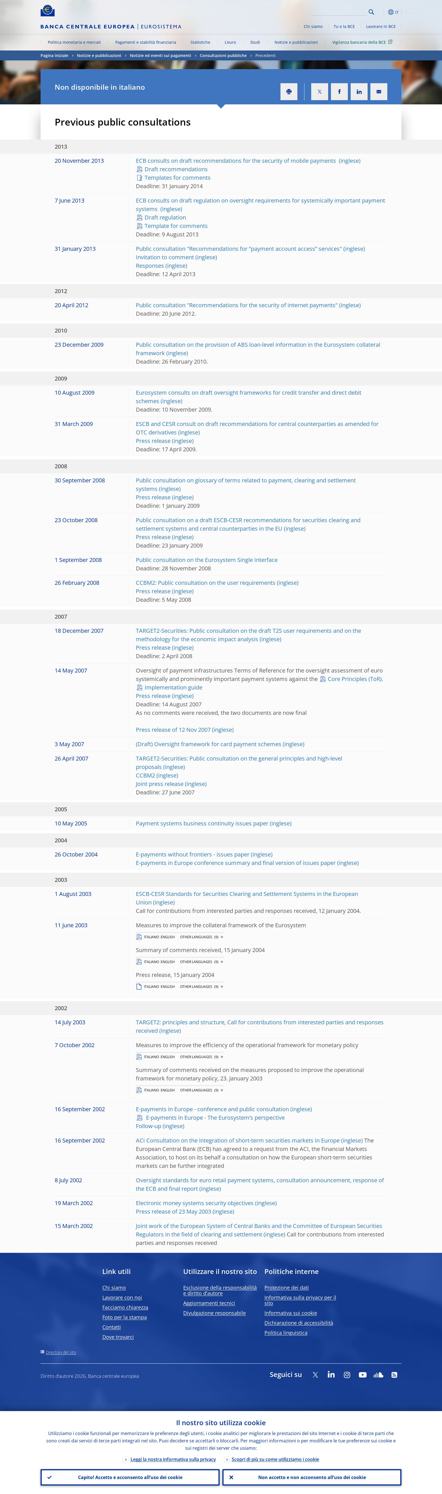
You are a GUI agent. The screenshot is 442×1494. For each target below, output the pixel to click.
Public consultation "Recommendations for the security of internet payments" (237, 305)
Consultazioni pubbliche (223, 55)
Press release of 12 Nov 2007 (173, 729)
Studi (255, 42)
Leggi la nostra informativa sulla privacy (173, 1459)
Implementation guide (173, 687)
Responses (150, 265)
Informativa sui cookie (290, 1313)
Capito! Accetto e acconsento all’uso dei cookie (130, 1477)
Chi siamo (313, 26)
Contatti (111, 1327)
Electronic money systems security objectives (195, 1203)
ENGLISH (168, 937)
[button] (381, 12)
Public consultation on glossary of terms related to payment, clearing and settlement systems (246, 484)
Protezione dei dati (286, 1287)
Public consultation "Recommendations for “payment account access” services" (239, 248)
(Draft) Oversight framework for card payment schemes (208, 744)
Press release (153, 441)
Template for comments (176, 226)
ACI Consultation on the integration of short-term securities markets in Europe (238, 1140)
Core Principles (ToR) (355, 679)
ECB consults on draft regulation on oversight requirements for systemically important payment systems (260, 205)
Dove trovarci (118, 1336)
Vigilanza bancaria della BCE (363, 42)
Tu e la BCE (344, 26)
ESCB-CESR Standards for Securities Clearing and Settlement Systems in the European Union (247, 898)
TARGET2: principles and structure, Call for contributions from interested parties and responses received (260, 1026)
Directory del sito (61, 1352)
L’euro (230, 42)
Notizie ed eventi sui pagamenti (160, 55)
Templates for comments (178, 177)
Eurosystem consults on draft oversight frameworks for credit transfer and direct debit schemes (248, 397)
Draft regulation (165, 217)
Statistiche (200, 42)
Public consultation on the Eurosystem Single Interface (207, 560)
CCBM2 (145, 775)
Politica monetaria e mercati (74, 42)
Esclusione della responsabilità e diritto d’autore (220, 1290)
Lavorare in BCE (381, 26)
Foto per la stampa (124, 1317)
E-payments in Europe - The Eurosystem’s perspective (215, 1117)
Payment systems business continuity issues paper (202, 823)
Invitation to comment (165, 257)
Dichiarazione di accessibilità (298, 1322)
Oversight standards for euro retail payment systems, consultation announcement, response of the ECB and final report (260, 1184)
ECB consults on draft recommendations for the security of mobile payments (236, 160)
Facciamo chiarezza (125, 1307)
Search (371, 12)
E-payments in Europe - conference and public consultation (212, 1109)
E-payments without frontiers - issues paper (192, 854)
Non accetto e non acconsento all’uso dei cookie (312, 1477)
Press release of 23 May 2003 (173, 1211)
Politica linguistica (286, 1332)
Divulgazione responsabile (214, 1313)
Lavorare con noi (122, 1297)
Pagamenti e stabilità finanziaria (145, 42)
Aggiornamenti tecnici (209, 1303)
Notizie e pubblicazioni (296, 42)
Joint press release (160, 784)
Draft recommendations (176, 169)
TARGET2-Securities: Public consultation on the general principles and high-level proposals (239, 763)
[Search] (338, 11)
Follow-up (148, 1126)
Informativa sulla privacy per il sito (300, 1300)
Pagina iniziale (54, 55)
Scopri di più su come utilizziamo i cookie (275, 1459)
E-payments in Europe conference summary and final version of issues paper (236, 863)
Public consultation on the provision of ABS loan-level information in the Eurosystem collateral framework (258, 349)
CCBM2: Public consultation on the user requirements (205, 582)
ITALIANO (151, 937)
